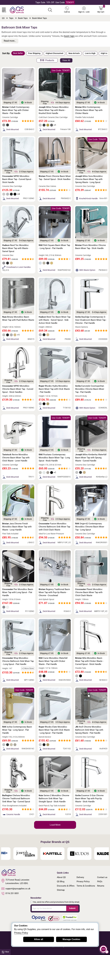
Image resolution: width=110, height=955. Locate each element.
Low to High (90, 53)
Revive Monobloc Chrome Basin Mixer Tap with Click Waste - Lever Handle (15, 457)
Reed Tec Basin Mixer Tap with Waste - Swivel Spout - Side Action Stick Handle (54, 320)
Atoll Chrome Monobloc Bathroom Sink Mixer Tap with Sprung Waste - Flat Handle (89, 730)
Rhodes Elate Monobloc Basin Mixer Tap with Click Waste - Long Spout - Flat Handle (54, 730)
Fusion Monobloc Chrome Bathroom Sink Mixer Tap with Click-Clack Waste (54, 526)
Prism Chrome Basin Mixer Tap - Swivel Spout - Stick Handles (55, 177)
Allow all (38, 939)
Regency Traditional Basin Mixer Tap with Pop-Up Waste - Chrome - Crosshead (54, 592)
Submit (72, 908)
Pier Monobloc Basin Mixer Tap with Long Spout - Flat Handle (17, 592)
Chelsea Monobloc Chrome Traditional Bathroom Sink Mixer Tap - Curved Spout (16, 798)
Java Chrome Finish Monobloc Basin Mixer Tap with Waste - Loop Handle (17, 526)
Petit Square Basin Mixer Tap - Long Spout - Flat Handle (54, 247)
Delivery (80, 877)
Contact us (102, 877)
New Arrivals (74, 53)
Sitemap (61, 890)
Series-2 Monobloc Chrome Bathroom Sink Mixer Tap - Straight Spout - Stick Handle (54, 798)
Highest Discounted (54, 53)
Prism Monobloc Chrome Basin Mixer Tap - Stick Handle (90, 247)
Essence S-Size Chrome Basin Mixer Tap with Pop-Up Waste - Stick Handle (89, 798)
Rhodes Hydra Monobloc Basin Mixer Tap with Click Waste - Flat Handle (54, 389)
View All (66, 60)
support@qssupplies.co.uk (16, 888)
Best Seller (18, 53)
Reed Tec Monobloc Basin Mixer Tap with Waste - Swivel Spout (15, 248)
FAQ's (99, 881)
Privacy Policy (83, 881)
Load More (55, 824)
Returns (100, 886)
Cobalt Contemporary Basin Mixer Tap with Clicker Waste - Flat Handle (15, 110)
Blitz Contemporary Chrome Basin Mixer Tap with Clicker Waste (88, 110)
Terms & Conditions (86, 886)
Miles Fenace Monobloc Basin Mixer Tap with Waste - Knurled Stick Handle (54, 110)
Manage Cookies (71, 939)
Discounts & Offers (65, 886)
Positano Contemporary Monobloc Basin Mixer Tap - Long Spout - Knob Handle (54, 457)
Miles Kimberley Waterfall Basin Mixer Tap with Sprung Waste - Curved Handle (91, 457)
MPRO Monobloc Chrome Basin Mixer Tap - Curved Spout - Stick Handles (17, 389)
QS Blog (60, 881)
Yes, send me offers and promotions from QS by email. (56, 902)
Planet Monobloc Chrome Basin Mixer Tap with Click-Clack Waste (88, 592)
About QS (61, 877)
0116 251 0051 (10, 893)
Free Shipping (34, 53)
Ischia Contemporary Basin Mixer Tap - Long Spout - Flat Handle (17, 730)
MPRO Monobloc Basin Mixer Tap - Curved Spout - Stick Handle (17, 179)
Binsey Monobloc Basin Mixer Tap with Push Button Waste (18, 318)
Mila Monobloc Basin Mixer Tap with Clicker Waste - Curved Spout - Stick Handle (89, 661)
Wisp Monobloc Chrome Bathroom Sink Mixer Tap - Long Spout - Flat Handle (18, 661)
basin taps (69, 36)
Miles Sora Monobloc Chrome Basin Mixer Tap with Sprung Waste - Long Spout (89, 179)
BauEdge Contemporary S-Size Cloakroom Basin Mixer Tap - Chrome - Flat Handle (91, 320)
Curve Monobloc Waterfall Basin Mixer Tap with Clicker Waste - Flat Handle (53, 661)
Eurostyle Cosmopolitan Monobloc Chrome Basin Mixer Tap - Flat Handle (89, 389)
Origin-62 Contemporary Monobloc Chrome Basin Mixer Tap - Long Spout (89, 526)
